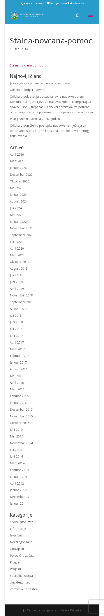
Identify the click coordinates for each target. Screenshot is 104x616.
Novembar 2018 (21, 295)
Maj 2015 (16, 436)
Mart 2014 (17, 463)
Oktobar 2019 (19, 262)
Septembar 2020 (21, 235)
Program (16, 562)
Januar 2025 (18, 194)
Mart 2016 (17, 389)
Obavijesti (17, 549)
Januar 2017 (18, 362)
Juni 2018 (16, 322)
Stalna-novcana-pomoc (26, 65)
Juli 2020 (16, 242)
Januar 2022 (18, 222)
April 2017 (17, 342)
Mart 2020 (17, 255)
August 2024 (19, 201)
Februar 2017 (19, 356)
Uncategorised (20, 582)
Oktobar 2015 (19, 423)
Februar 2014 (19, 470)
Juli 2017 (16, 329)
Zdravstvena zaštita (24, 589)
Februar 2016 (19, 396)
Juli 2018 (16, 315)
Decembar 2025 (21, 174)
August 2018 (19, 309)
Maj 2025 (16, 188)
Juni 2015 (16, 429)
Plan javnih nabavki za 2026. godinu (35, 119)
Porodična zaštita (22, 555)
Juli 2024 (16, 208)
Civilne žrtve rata (21, 522)
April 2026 (17, 154)
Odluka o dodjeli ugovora (28, 90)
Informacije (18, 529)
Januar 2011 (18, 503)
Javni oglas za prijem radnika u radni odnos (40, 83)
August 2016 (19, 369)
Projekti (15, 569)
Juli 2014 (16, 450)
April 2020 (17, 248)
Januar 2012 (18, 490)
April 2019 (17, 289)
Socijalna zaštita (21, 575)
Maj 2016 (16, 376)
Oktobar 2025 (19, 181)
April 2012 (17, 483)
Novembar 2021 (21, 228)
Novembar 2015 (21, 416)
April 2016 (17, 383)
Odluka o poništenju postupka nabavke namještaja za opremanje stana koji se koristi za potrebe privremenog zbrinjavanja (49, 130)
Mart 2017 (17, 349)
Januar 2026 (18, 168)
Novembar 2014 (21, 443)
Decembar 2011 (21, 497)
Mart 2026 (17, 161)
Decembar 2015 (21, 409)
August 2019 (19, 268)
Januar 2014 (18, 477)
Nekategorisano (21, 542)
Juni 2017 (16, 336)
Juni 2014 (16, 456)
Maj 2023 (16, 215)
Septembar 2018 (21, 302)
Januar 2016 (18, 403)
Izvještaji (16, 535)
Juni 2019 (16, 282)
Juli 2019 (16, 275)
